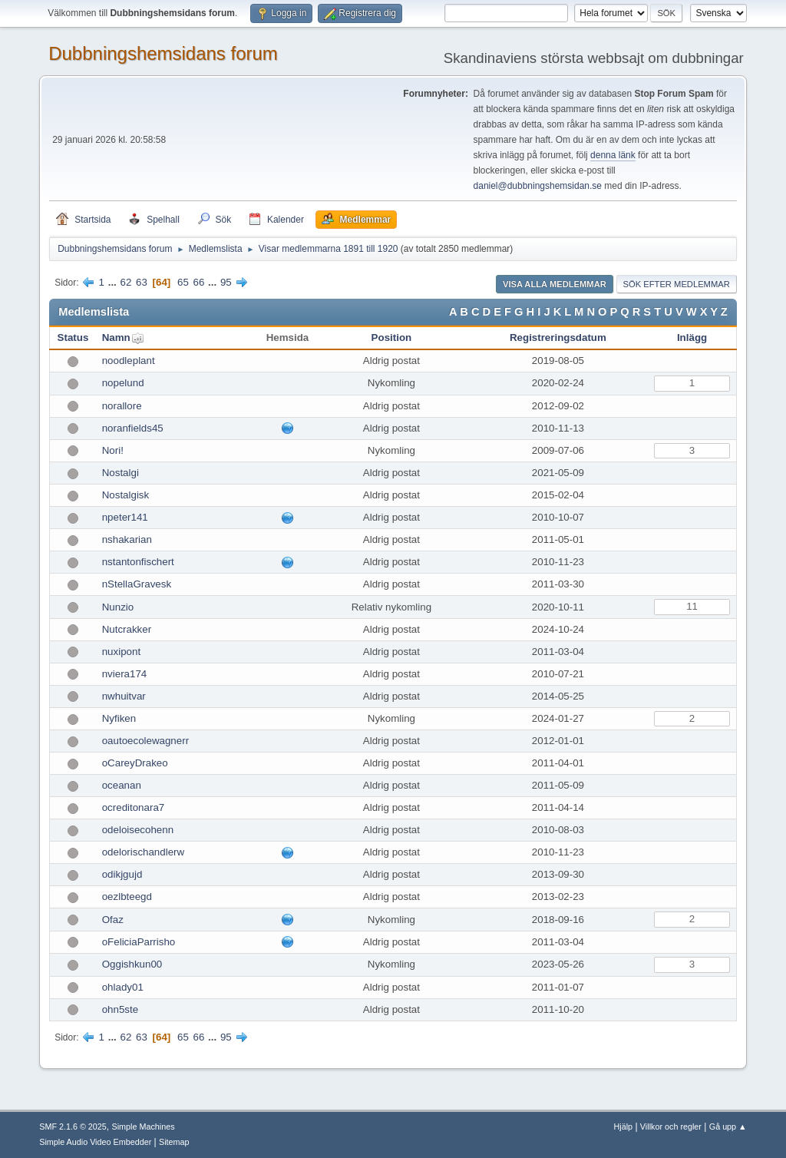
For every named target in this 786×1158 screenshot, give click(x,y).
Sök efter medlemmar (676, 284)
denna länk (613, 155)
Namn (116, 337)
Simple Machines (143, 1126)
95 (226, 282)
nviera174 (124, 674)
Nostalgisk (125, 495)
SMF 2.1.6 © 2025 (73, 1126)
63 (141, 282)
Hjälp (623, 1126)
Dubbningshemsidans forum (163, 53)
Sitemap (174, 1141)
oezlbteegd (127, 896)
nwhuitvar (124, 696)
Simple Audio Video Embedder (95, 1141)
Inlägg (692, 337)
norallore (122, 406)
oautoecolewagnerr (145, 740)
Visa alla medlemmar (554, 284)
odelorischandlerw (143, 852)
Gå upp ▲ (728, 1126)
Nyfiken (119, 718)
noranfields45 (132, 428)
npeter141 (125, 517)
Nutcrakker (126, 629)
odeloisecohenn (137, 829)
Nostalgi (120, 472)
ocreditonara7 (133, 807)
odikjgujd (122, 874)
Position (392, 337)
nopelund (123, 383)
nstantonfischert (138, 561)
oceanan (121, 785)
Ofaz (113, 919)
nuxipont (121, 651)
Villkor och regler (671, 1126)
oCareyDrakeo (135, 763)
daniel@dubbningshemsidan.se (538, 185)
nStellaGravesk (136, 584)
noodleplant (128, 360)
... (114, 282)
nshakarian (127, 539)
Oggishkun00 (132, 964)
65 (183, 282)
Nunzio (118, 607)
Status (73, 337)
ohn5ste (120, 1009)
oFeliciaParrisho (139, 942)
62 (126, 282)
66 (199, 282)
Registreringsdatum (558, 337)
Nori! (113, 450)
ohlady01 (123, 987)
